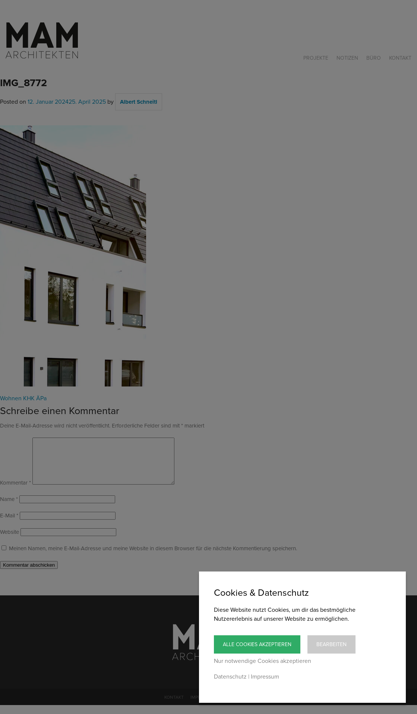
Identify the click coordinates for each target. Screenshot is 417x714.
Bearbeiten (331, 644)
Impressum (265, 676)
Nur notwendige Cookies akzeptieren (262, 661)
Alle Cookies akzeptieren (257, 644)
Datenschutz (230, 676)
